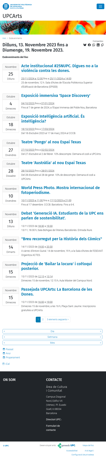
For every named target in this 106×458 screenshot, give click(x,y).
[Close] (100, 6)
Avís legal (89, 451)
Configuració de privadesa (82, 455)
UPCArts (12, 16)
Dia (52, 331)
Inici (4, 38)
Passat (9, 349)
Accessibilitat (72, 451)
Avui (8, 353)
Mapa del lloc (88, 445)
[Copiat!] (102, 45)
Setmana (52, 336)
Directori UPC (53, 419)
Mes (52, 342)
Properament (13, 357)
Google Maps (18, 406)
